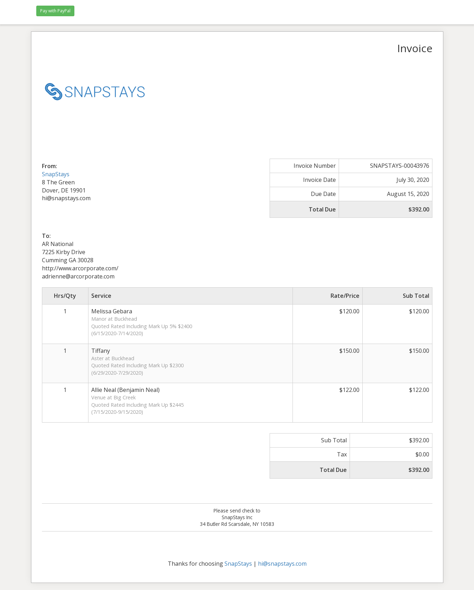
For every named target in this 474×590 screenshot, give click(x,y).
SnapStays (55, 174)
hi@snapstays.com (282, 563)
